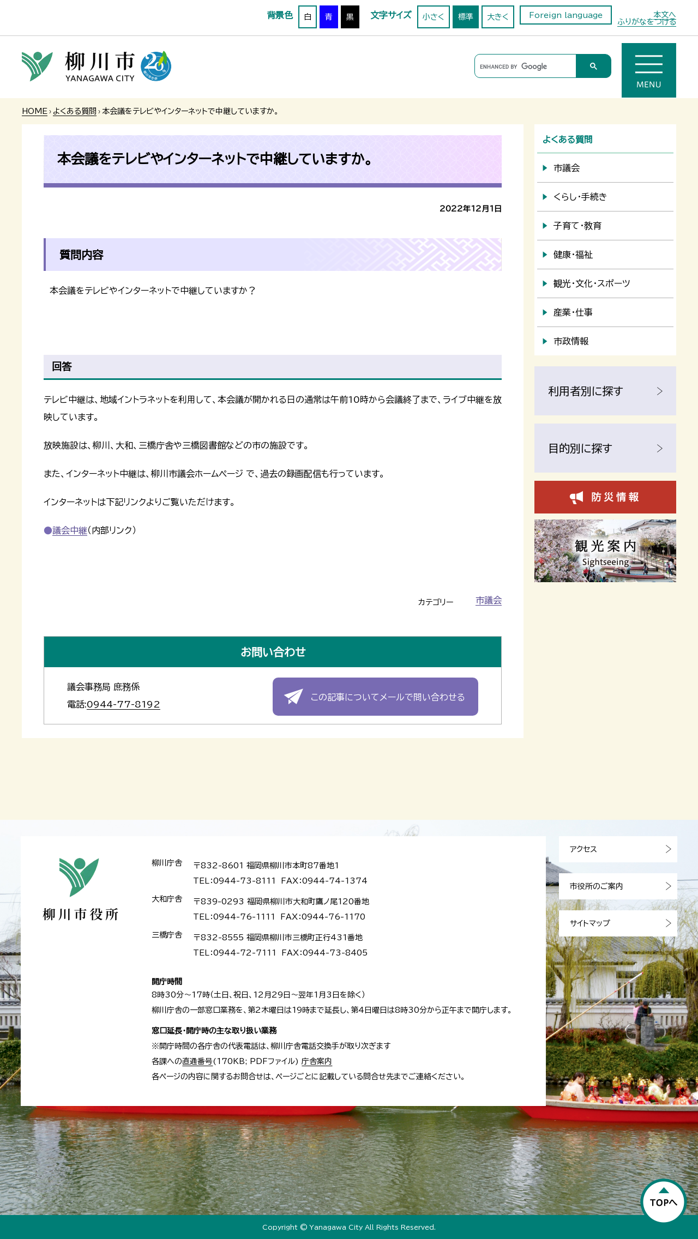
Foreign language (566, 15)
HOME (34, 111)
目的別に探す (580, 448)
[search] (524, 66)
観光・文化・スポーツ (591, 283)
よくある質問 (75, 111)
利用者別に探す (585, 390)
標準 (465, 17)
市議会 (489, 600)
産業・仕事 (573, 312)
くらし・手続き (580, 196)
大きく (498, 17)
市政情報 (570, 341)
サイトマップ (590, 923)
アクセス (583, 849)
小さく (433, 17)
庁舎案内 (317, 1061)
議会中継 (69, 530)
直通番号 (197, 1061)
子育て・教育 (577, 225)
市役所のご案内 (596, 886)
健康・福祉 (573, 254)
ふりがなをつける (646, 22)
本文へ (664, 15)
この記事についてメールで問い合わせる (388, 697)
